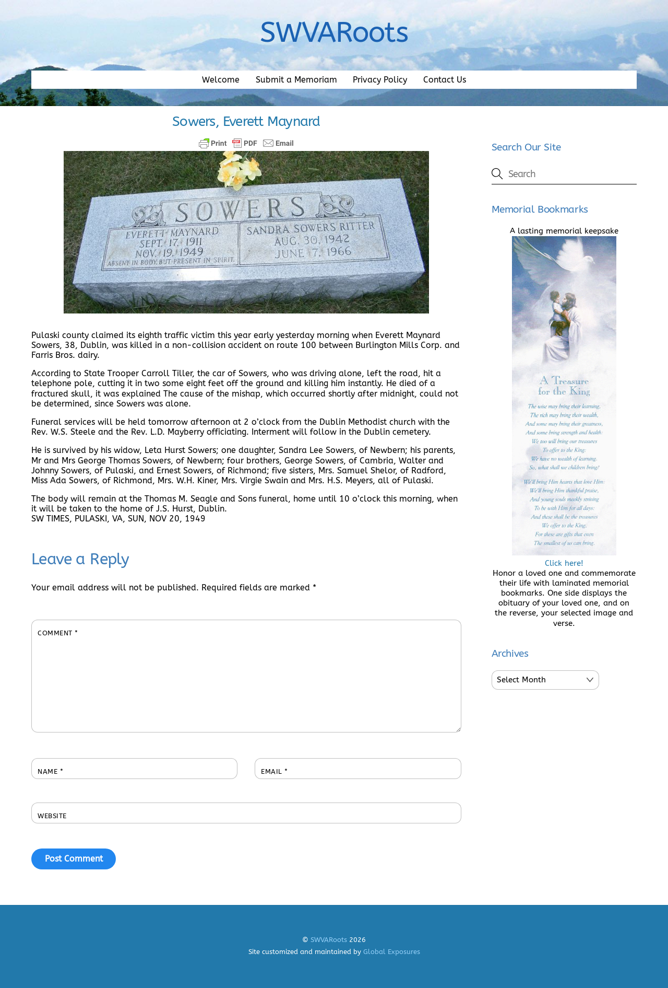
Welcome (221, 80)
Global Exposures (391, 952)
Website (52, 816)
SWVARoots (329, 940)
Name (50, 771)
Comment (58, 633)
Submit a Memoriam (296, 80)
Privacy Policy (380, 80)
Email (274, 771)
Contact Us (444, 80)
